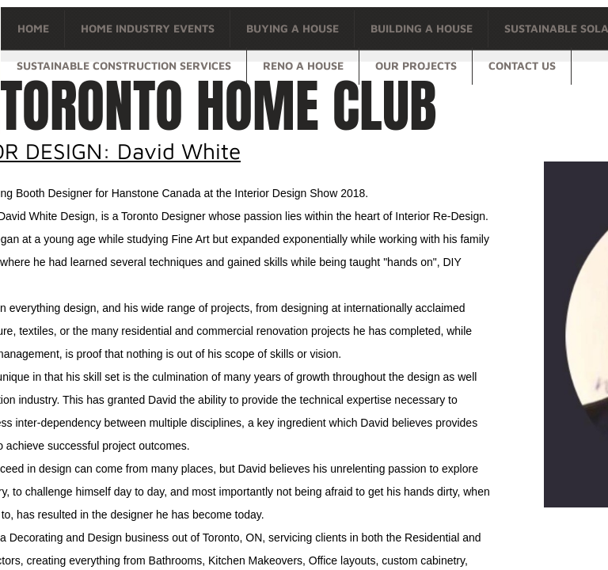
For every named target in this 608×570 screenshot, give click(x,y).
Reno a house (303, 65)
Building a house (421, 28)
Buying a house (292, 28)
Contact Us (522, 65)
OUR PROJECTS (416, 65)
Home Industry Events (148, 28)
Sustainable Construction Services (124, 65)
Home (33, 28)
